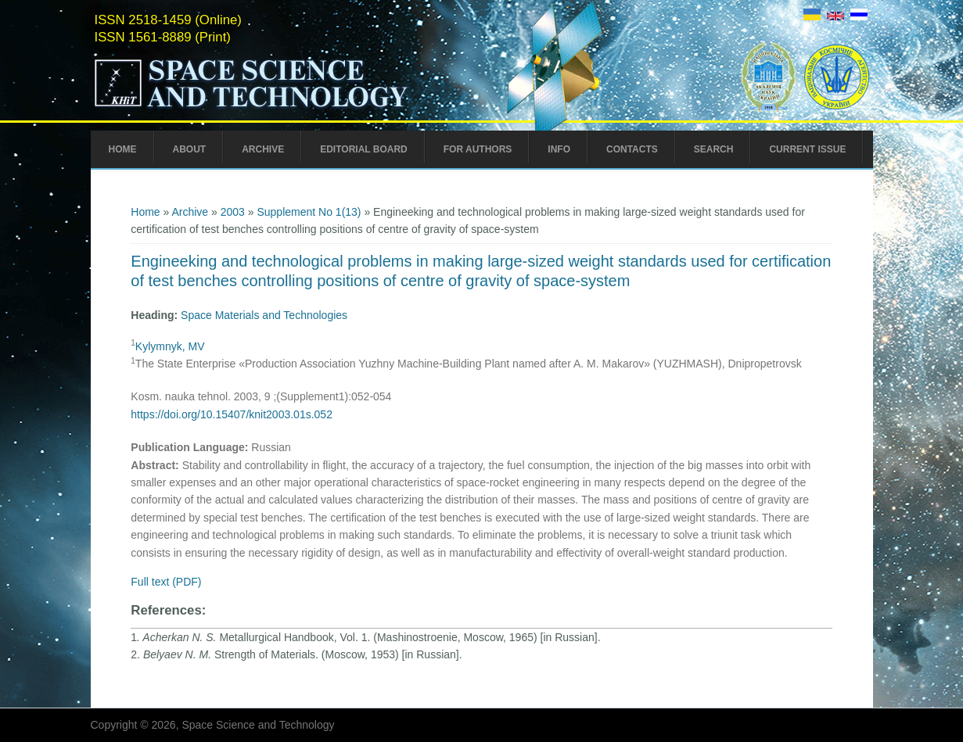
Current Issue (807, 149)
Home (123, 149)
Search (714, 149)
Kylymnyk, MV (170, 346)
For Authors (478, 149)
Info (559, 149)
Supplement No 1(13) (309, 212)
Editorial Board (364, 149)
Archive (263, 149)
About (190, 149)
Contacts (632, 149)
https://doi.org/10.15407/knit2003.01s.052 (231, 414)
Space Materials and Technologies (264, 315)
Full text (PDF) (166, 581)
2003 (233, 212)
